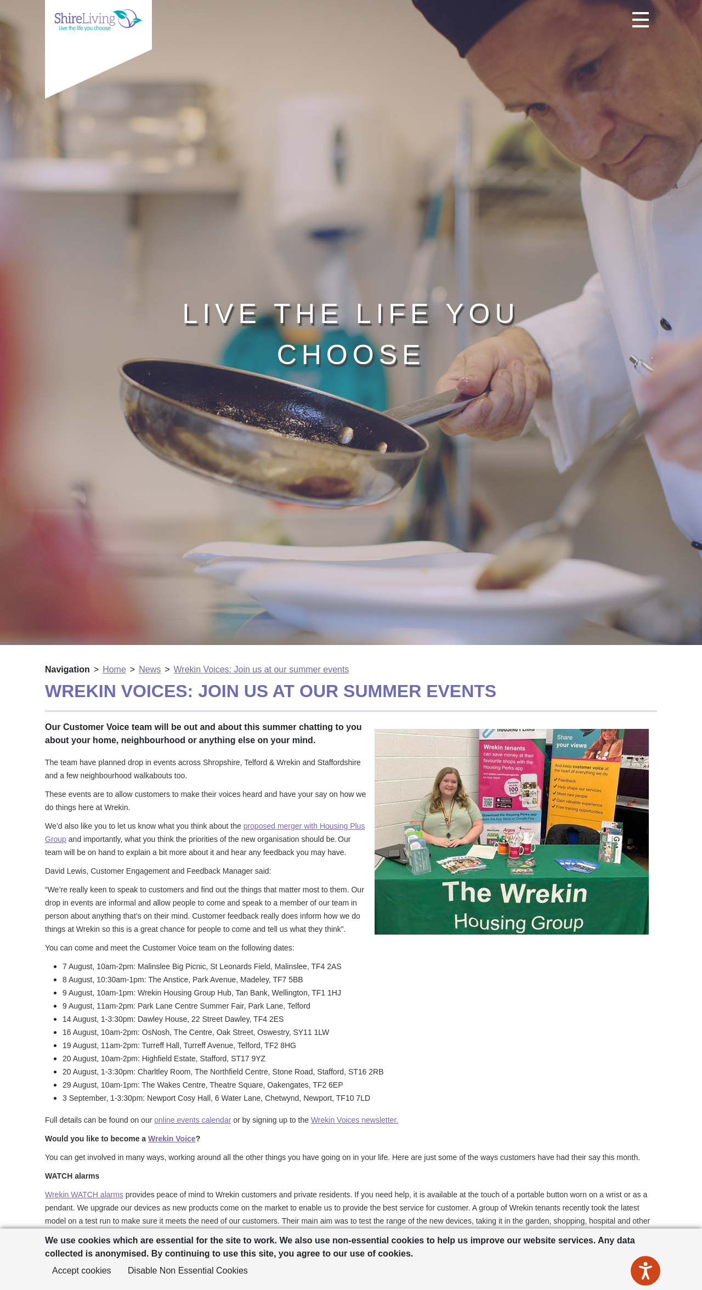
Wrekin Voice (172, 1138)
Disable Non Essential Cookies (188, 1270)
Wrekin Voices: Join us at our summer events (261, 669)
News (150, 669)
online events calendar (192, 1120)
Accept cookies (81, 1270)
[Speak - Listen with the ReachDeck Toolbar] (645, 1271)
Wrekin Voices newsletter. (354, 1120)
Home (114, 669)
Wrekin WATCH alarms (84, 1194)
